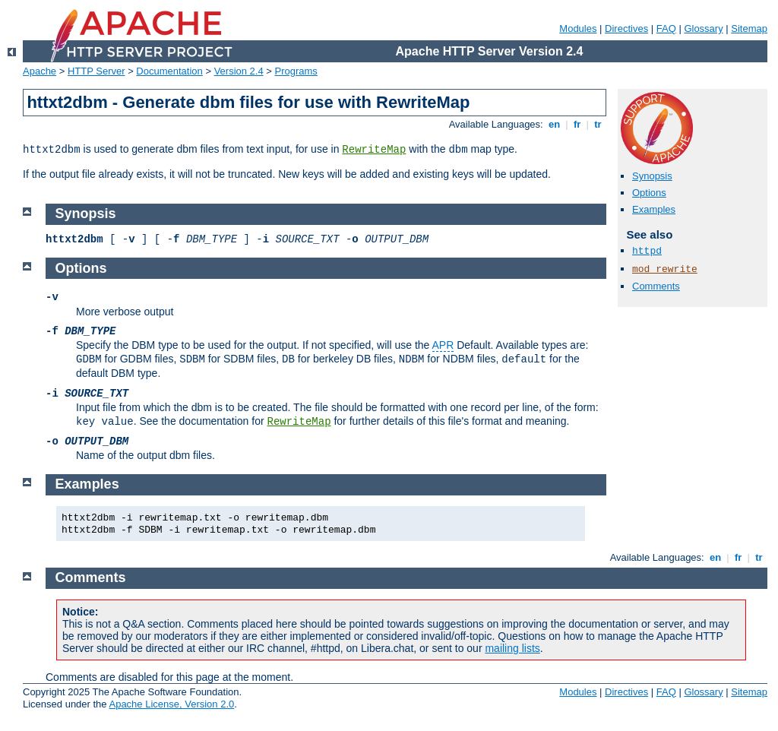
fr (577, 124)
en (554, 124)
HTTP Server (96, 71)
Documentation (169, 71)
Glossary (703, 28)
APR (443, 345)
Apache (39, 71)
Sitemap (749, 28)
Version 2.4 (239, 71)
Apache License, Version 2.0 (171, 704)
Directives (626, 28)
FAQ (666, 28)
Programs (296, 71)
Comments (656, 286)
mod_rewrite (664, 269)
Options (649, 192)
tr (598, 124)
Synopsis (652, 176)
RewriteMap (374, 150)
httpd (647, 251)
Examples (653, 209)
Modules (577, 28)
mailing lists (512, 648)
